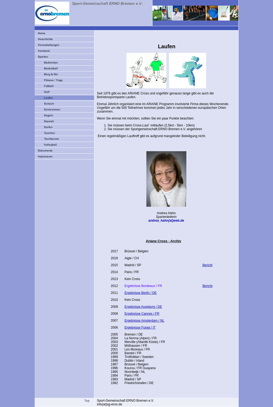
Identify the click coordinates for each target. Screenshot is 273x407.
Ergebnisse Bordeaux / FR (143, 286)
